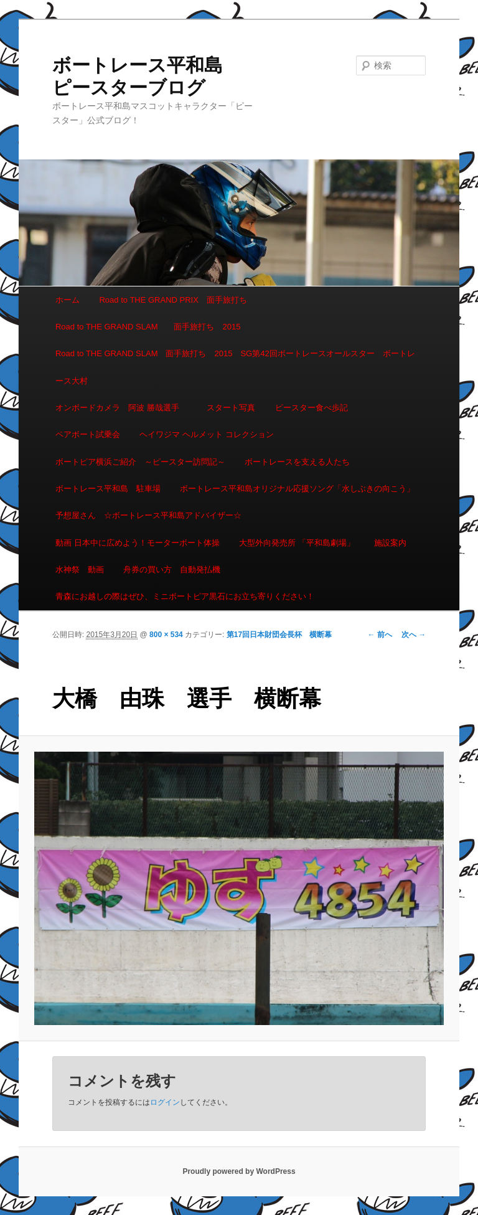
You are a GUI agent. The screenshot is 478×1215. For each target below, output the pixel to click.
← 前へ (380, 634)
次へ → (413, 634)
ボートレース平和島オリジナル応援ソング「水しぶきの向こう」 (297, 488)
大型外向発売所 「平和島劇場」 (297, 542)
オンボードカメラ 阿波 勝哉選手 (121, 407)
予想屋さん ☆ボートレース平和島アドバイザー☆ (148, 515)
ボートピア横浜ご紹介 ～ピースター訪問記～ (140, 461)
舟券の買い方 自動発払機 (171, 569)
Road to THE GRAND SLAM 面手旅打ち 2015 (147, 326)
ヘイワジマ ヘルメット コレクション (206, 434)
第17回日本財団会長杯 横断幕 (279, 634)
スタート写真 (231, 407)
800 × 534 (166, 634)
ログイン (165, 1102)
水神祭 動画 (79, 569)
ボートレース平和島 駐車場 (108, 488)
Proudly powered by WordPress (238, 1171)
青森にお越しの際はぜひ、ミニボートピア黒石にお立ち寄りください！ (184, 596)
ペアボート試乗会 (87, 434)
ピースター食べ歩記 (311, 407)
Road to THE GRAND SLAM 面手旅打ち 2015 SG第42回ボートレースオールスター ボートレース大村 (235, 367)
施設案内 (390, 542)
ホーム (67, 300)
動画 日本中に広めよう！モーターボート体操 (137, 542)
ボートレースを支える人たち (297, 461)
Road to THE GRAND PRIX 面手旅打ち (172, 300)
